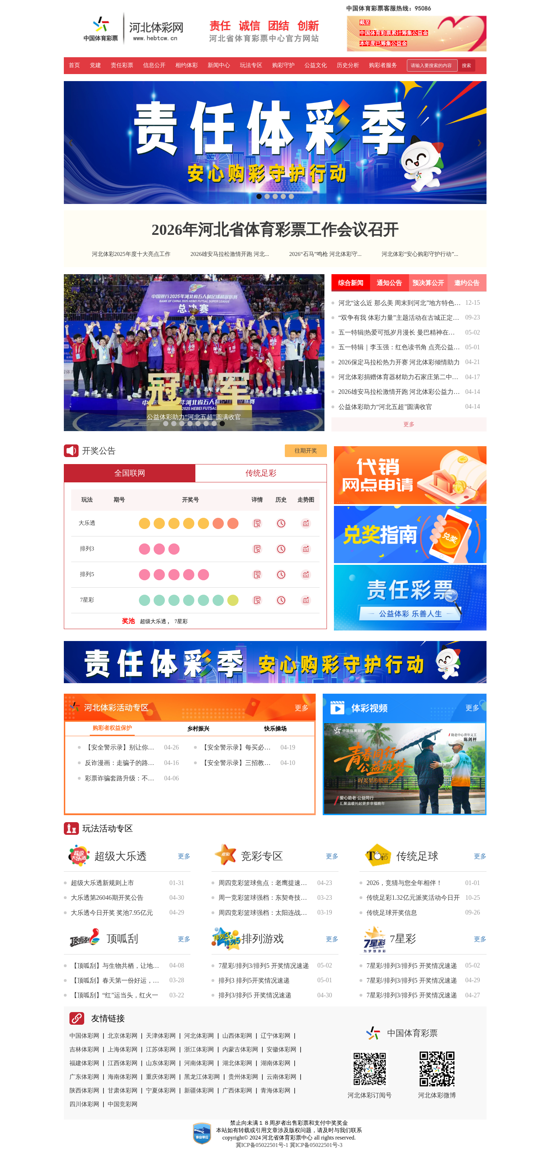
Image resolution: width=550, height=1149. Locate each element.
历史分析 (348, 65)
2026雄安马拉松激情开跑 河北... (229, 254)
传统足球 (417, 856)
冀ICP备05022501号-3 (316, 1145)
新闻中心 (219, 65)
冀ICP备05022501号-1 (262, 1145)
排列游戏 (263, 938)
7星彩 (403, 938)
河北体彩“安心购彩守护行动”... (420, 254)
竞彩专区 (262, 856)
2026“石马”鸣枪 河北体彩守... (325, 254)
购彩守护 (283, 65)
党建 (95, 65)
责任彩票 (122, 65)
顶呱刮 (122, 938)
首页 (74, 65)
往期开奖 (306, 451)
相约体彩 (186, 65)
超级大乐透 (120, 856)
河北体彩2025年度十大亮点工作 (131, 254)
